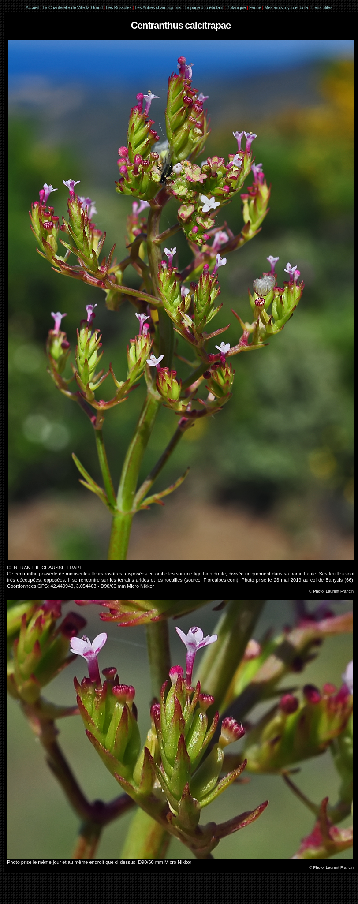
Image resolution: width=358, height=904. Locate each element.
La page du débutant (204, 7)
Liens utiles (321, 7)
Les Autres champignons (158, 7)
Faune (255, 7)
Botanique (236, 7)
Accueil (32, 7)
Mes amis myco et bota (286, 7)
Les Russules (119, 7)
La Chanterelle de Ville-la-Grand (73, 7)
